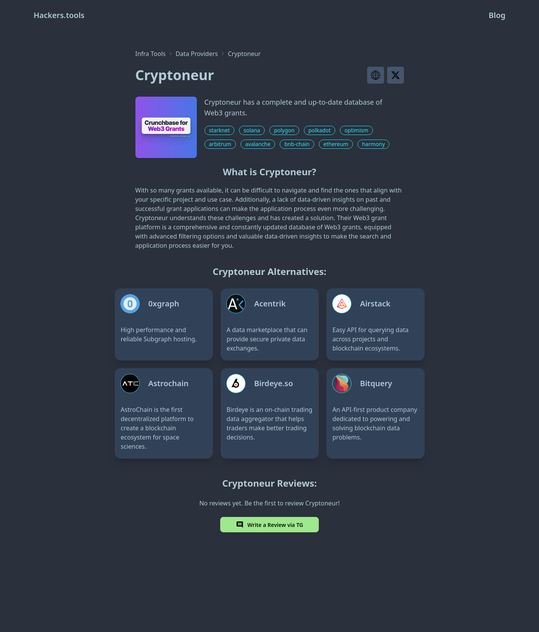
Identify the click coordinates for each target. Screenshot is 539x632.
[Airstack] (375, 324)
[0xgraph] (164, 324)
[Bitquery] (375, 413)
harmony (373, 144)
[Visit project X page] (395, 75)
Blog (497, 15)
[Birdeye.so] (270, 413)
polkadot (319, 130)
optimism (356, 130)
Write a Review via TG (269, 524)
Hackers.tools (59, 15)
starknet (219, 130)
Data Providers (197, 53)
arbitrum (220, 144)
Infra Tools (150, 53)
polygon (284, 130)
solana (252, 130)
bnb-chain (297, 144)
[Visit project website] (375, 75)
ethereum (335, 144)
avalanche (257, 144)
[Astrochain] (164, 413)
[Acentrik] (270, 324)
